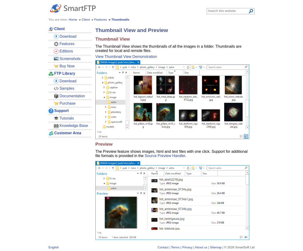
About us (201, 247)
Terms (175, 247)
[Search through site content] (228, 11)
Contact (163, 247)
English (54, 247)
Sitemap (216, 247)
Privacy (187, 247)
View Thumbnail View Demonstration (126, 57)
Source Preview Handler (165, 156)
